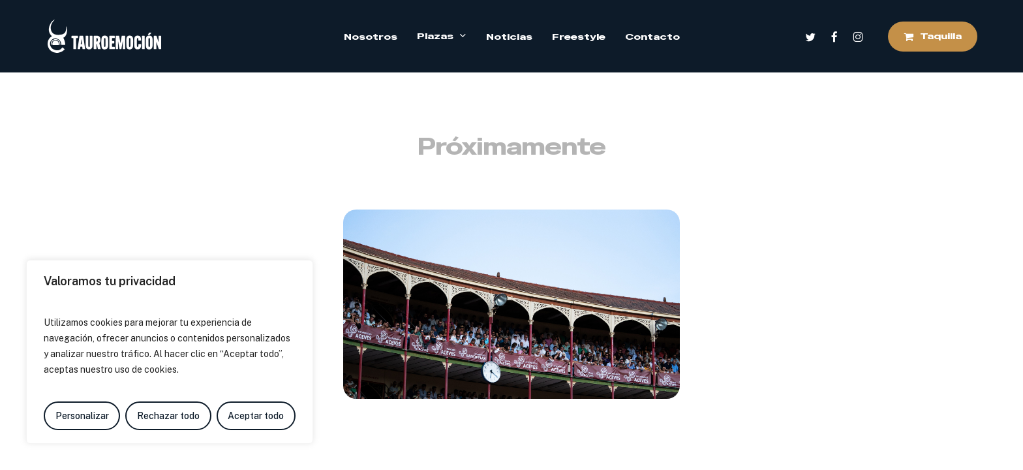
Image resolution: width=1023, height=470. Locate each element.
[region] (169, 352)
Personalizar (82, 416)
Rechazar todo (168, 416)
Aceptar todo (256, 416)
